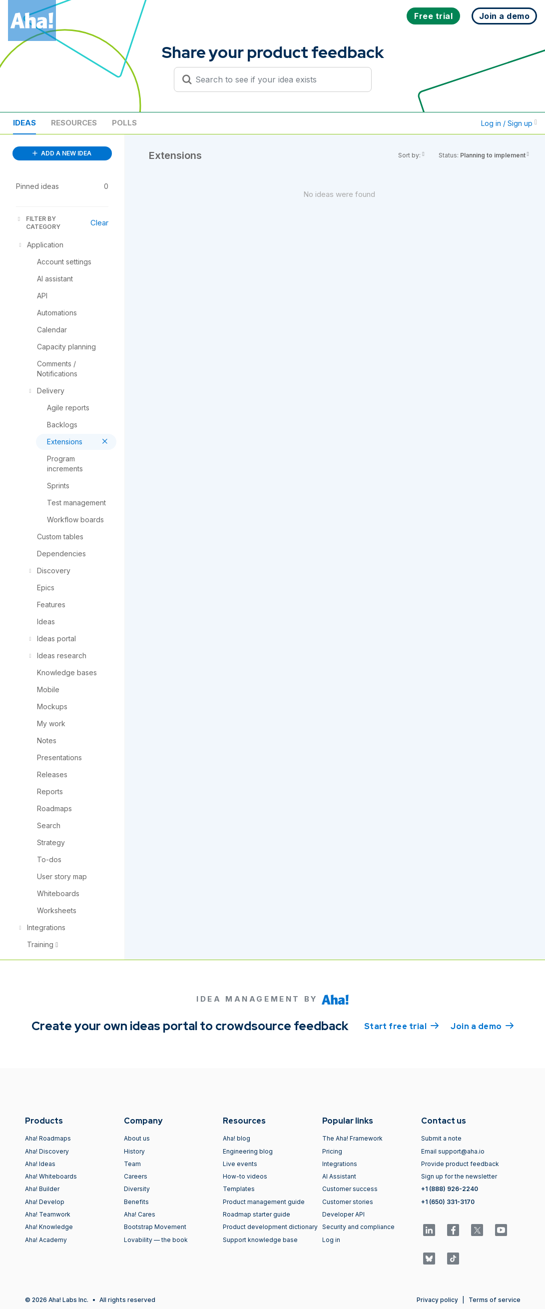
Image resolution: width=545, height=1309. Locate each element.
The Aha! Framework (352, 1138)
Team (132, 1164)
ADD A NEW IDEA (61, 153)
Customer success (350, 1189)
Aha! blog (236, 1138)
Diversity (137, 1189)
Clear (99, 222)
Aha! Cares (139, 1214)
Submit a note (441, 1138)
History (134, 1151)
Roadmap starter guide (256, 1214)
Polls (124, 122)
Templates (239, 1189)
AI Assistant (339, 1176)
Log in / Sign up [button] (509, 123)
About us (137, 1138)
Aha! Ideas (40, 1164)
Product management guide (264, 1202)
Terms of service (495, 1300)
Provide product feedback (460, 1164)
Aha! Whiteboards (51, 1176)
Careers (135, 1176)
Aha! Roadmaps (48, 1138)
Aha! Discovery (47, 1151)
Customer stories (347, 1202)
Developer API (343, 1214)
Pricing (332, 1151)
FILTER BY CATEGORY (38, 222)
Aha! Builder (42, 1189)
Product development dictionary (270, 1227)
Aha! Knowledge (49, 1227)
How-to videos (245, 1176)
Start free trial (401, 1026)
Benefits (136, 1202)
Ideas (24, 122)
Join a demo (482, 1026)
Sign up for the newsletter (459, 1176)
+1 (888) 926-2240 (449, 1189)
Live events (240, 1164)
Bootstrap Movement (155, 1227)
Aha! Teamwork (47, 1214)
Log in (331, 1240)
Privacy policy (437, 1300)
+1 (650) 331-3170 (448, 1202)
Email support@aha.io (453, 1151)
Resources (74, 122)
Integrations (339, 1164)
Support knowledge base (260, 1240)
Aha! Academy (46, 1240)
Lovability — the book (156, 1240)
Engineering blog (248, 1151)
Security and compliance (358, 1227)
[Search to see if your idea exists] (277, 79)
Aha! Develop (44, 1202)
